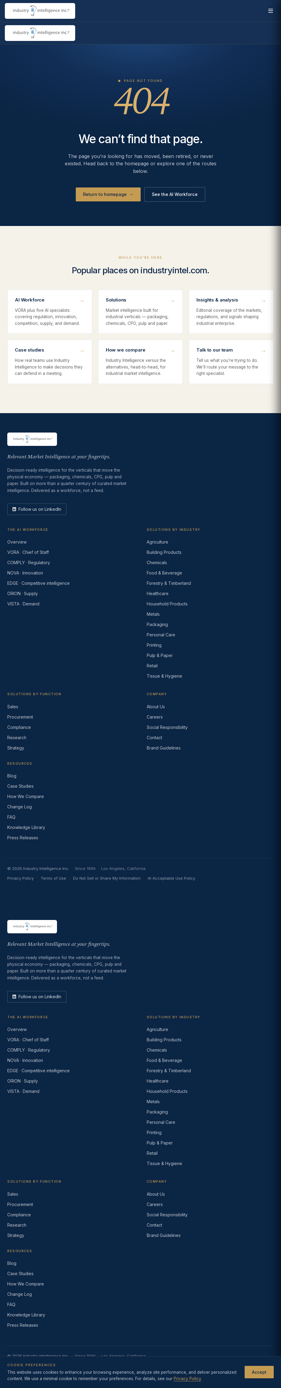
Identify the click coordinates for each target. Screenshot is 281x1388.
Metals (153, 614)
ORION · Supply (22, 593)
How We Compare (25, 796)
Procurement (20, 716)
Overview (17, 541)
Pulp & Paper (160, 655)
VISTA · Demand (23, 603)
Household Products (167, 603)
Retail (152, 665)
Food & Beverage (164, 572)
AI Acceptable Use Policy (171, 878)
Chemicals (157, 562)
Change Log (19, 806)
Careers (155, 716)
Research (16, 737)
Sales (12, 706)
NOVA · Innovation (25, 572)
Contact (154, 737)
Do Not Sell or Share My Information (107, 878)
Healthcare (158, 593)
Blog (11, 775)
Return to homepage (108, 194)
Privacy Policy (20, 878)
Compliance (19, 727)
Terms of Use (53, 878)
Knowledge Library (26, 827)
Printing (154, 645)
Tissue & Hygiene (164, 676)
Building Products (164, 552)
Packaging (157, 624)
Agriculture (157, 541)
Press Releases (22, 837)
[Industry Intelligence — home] (40, 11)
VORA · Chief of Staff (28, 552)
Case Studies (20, 786)
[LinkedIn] (36, 509)
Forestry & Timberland (169, 583)
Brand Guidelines (164, 747)
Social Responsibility (167, 727)
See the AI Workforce (175, 194)
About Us (156, 706)
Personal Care (161, 634)
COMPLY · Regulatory (28, 562)
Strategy (15, 747)
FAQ (11, 817)
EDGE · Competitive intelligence (38, 583)
